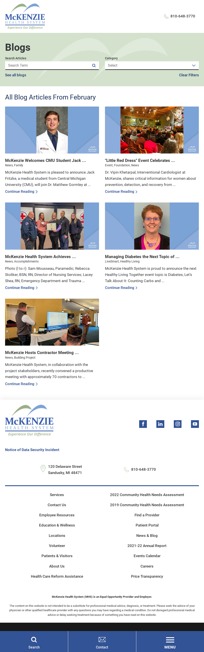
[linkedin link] (160, 424)
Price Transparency (147, 576)
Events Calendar (147, 556)
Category (111, 58)
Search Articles (15, 58)
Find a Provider (147, 515)
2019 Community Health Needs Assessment (147, 505)
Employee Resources (57, 515)
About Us (57, 566)
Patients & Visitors (57, 556)
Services (57, 495)
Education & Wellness (57, 525)
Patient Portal (147, 525)
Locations (57, 536)
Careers (146, 566)
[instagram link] (178, 424)
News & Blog (147, 536)
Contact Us (57, 505)
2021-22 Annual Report (147, 546)
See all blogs (15, 75)
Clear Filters (189, 75)
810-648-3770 (182, 16)
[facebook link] (143, 424)
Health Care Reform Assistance (57, 576)
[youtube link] (195, 424)
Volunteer (57, 546)
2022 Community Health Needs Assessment (147, 495)
